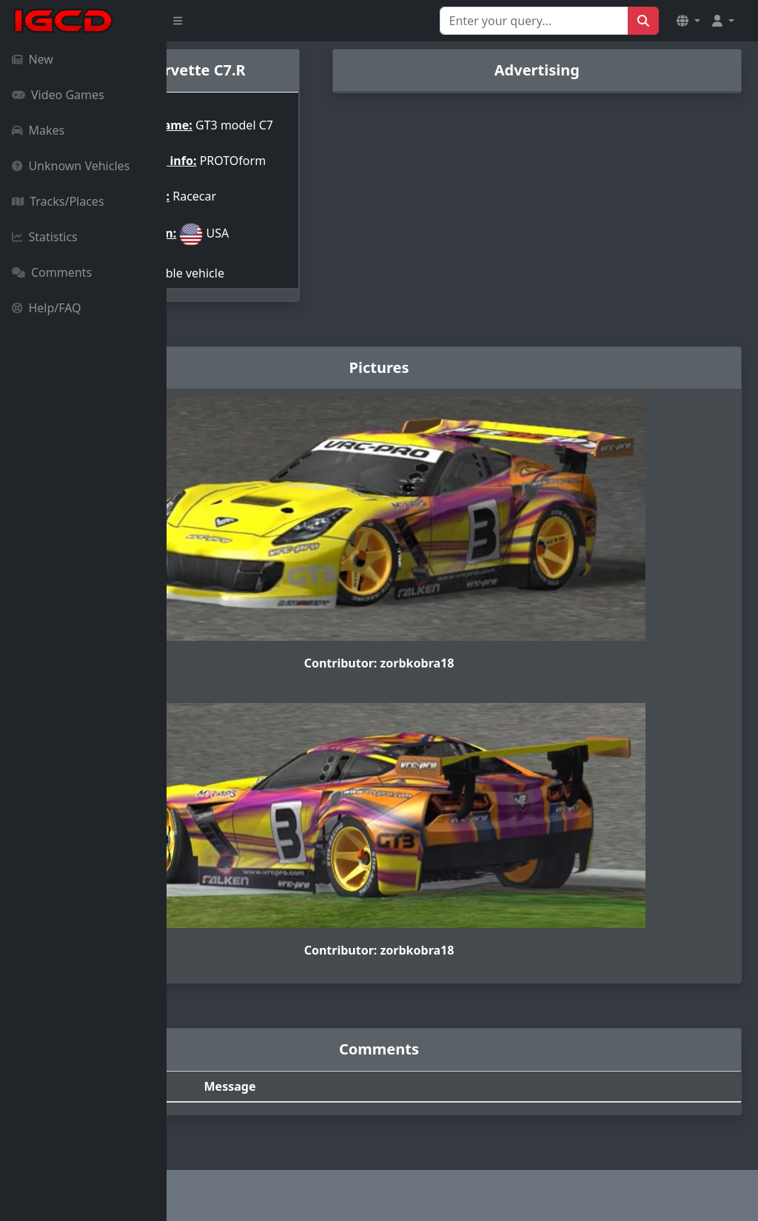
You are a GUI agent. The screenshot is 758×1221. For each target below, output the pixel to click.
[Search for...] (534, 21)
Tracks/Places (58, 201)
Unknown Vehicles (71, 166)
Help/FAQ (46, 308)
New (32, 59)
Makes (38, 130)
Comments (52, 272)
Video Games (58, 95)
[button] (688, 21)
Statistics (45, 237)
